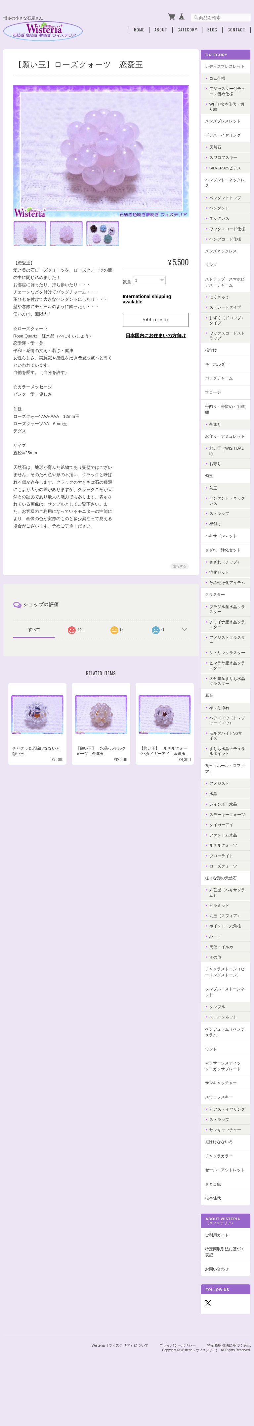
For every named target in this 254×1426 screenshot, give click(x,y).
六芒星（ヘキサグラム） (229, 922)
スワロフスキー (227, 162)
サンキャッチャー (224, 1119)
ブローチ (217, 401)
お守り (219, 479)
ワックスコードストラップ (229, 344)
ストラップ (223, 528)
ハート (219, 966)
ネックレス (223, 223)
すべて (34, 628)
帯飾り (219, 433)
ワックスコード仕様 (229, 235)
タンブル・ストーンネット (226, 1028)
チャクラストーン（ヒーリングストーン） (226, 1005)
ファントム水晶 (227, 865)
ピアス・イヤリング (226, 139)
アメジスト (223, 808)
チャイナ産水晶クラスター (229, 644)
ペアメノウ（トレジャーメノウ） (229, 745)
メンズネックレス (224, 260)
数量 (126, 280)
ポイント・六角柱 (229, 956)
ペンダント (223, 212)
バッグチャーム (222, 387)
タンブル (221, 1043)
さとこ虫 (217, 1231)
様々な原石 (223, 733)
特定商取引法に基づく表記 (226, 1299)
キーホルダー (221, 373)
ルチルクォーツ (227, 875)
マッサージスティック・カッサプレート (226, 1102)
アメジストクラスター (229, 660)
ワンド (215, 1085)
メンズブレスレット (226, 125)
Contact (236, 29)
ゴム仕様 (221, 82)
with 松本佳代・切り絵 (228, 110)
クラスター (219, 614)
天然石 (219, 151)
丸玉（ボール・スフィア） (226, 793)
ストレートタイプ (229, 317)
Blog (212, 29)
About (160, 29)
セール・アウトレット (226, 1214)
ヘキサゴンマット (224, 551)
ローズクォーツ (227, 896)
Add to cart (155, 318)
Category (187, 29)
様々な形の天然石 (224, 908)
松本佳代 (217, 1245)
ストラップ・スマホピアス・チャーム (226, 291)
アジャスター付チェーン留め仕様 (229, 95)
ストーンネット (227, 1053)
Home (139, 29)
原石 (213, 720)
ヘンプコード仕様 (229, 248)
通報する (178, 564)
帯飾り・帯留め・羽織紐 (226, 419)
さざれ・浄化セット (226, 565)
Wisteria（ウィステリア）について (120, 1392)
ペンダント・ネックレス (226, 187)
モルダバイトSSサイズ (227, 761)
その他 (219, 987)
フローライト (225, 886)
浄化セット (223, 587)
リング (215, 274)
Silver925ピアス (229, 172)
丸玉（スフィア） (229, 946)
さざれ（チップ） (229, 577)
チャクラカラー (222, 1197)
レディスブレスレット (226, 68)
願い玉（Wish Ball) (229, 465)
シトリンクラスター (229, 675)
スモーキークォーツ (229, 842)
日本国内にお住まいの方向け (155, 333)
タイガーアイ (225, 855)
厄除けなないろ (222, 1183)
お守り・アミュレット (226, 448)
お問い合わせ (221, 1316)
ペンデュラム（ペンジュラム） (226, 1068)
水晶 (217, 819)
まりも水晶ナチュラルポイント (229, 776)
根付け (215, 359)
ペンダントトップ (229, 202)
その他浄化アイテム (229, 600)
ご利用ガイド (221, 1282)
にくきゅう (223, 306)
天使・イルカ (225, 977)
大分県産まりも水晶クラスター (229, 706)
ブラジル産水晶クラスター (229, 629)
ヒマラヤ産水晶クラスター (229, 690)
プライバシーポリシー (177, 1392)
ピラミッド (223, 935)
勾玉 (213, 491)
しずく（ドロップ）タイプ (227, 329)
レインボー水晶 (227, 829)
